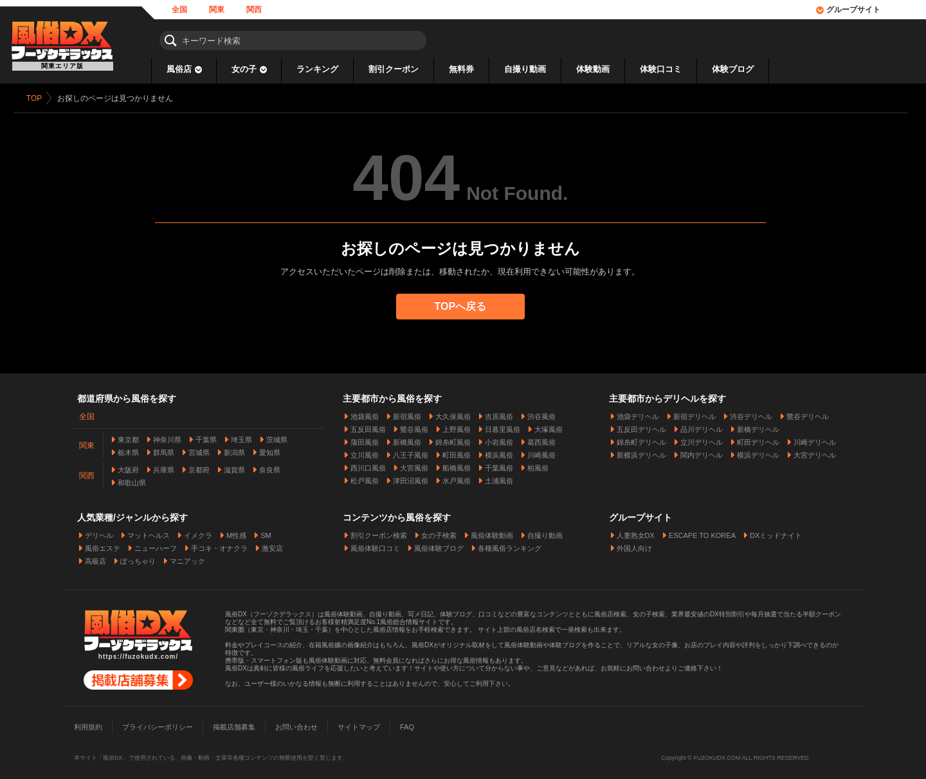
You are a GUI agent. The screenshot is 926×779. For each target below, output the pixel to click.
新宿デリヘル (694, 414)
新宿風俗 (407, 414)
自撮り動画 (525, 69)
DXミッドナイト (776, 533)
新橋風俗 (407, 439)
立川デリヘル (701, 439)
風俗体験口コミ (375, 546)
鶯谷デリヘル (807, 414)
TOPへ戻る (463, 306)
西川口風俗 (368, 465)
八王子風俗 (410, 452)
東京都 (128, 437)
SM (265, 533)
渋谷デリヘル (751, 414)
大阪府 (128, 467)
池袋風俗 (364, 414)
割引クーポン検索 (378, 533)
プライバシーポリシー (157, 724)
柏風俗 (538, 465)
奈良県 (269, 467)
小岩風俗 (499, 439)
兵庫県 (163, 467)
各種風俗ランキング (509, 546)
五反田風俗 (368, 427)
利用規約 (88, 724)
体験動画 (593, 69)
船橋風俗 (456, 465)
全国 (179, 9)
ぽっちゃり (138, 558)
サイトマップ (359, 724)
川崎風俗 (541, 452)
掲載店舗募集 (234, 724)
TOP (36, 98)
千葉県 (206, 437)
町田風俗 (456, 452)
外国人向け (634, 546)
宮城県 (199, 450)
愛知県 (269, 450)
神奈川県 (167, 437)
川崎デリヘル (815, 439)
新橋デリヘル (758, 427)
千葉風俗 (499, 465)
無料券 (461, 69)
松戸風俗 (364, 478)
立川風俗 (364, 452)
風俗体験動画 (492, 533)
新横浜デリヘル (641, 452)
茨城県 (276, 437)
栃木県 (128, 450)
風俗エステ (102, 546)
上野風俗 (456, 427)
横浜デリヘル (758, 452)
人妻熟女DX (636, 533)
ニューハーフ (155, 546)
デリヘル (99, 533)
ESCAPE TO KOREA (702, 533)
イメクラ (198, 533)
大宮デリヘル (815, 452)
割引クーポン (393, 69)
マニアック (187, 558)
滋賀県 (234, 467)
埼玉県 (241, 437)
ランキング (317, 69)
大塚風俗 (548, 427)
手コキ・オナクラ (219, 546)
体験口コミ (661, 69)
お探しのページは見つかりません (118, 98)
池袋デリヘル (638, 414)
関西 (254, 9)
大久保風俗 (453, 414)
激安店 (272, 546)
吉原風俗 (499, 414)
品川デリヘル (701, 427)
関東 (216, 9)
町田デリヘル (758, 439)
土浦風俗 (499, 478)
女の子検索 (439, 533)
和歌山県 (132, 480)
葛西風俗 (541, 439)
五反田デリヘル (641, 427)
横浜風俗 (499, 452)
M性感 (236, 533)
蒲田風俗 (364, 439)
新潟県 (234, 450)
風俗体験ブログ (439, 546)
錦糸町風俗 (453, 439)
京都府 (199, 467)
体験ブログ (733, 69)
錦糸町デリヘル (641, 439)
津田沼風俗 (410, 478)
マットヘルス (148, 533)
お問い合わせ (296, 724)
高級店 (95, 558)
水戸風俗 (456, 478)
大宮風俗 (414, 465)
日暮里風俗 (502, 427)
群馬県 (163, 450)
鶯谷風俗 (414, 427)
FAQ (407, 724)
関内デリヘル (701, 452)
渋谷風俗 (541, 414)
